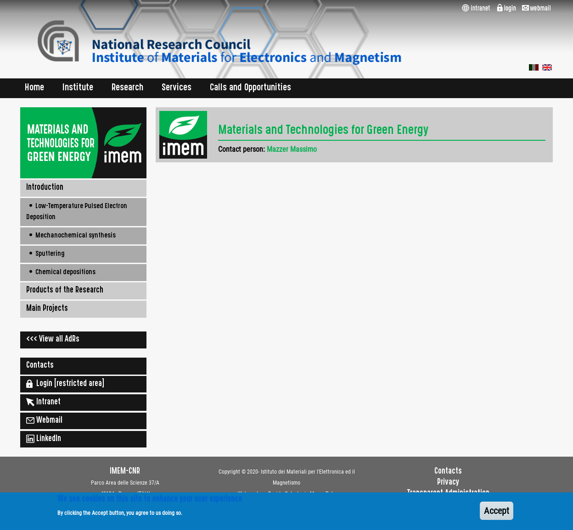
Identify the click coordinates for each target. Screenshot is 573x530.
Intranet (43, 402)
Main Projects (47, 309)
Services (176, 88)
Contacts (40, 366)
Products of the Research (64, 290)
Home (34, 88)
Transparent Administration (448, 494)
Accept (496, 513)
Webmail (44, 420)
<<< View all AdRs (52, 339)
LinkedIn (43, 439)
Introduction (44, 188)
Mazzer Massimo (292, 149)
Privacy (448, 483)
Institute (77, 88)
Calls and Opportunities (250, 88)
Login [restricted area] (65, 384)
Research (127, 88)
